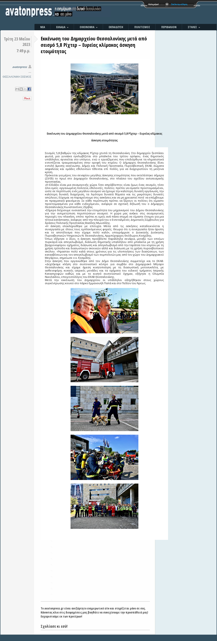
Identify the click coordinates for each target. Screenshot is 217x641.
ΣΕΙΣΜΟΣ (26, 77)
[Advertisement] (154, 12)
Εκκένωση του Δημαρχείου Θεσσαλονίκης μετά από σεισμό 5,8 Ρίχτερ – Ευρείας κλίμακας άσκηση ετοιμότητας (94, 45)
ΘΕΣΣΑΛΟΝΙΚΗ (11, 77)
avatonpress (19, 67)
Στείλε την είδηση (179, 4)
